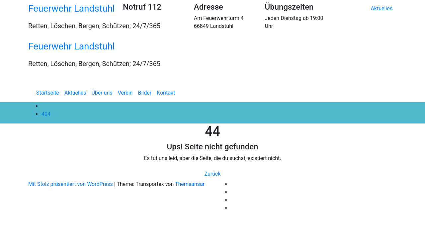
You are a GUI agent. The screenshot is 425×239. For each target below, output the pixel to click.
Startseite (47, 93)
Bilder (144, 93)
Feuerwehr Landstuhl (71, 8)
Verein (125, 93)
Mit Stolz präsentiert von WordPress (71, 184)
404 (46, 114)
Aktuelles (381, 8)
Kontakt (166, 93)
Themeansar (190, 184)
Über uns (101, 93)
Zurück (213, 174)
